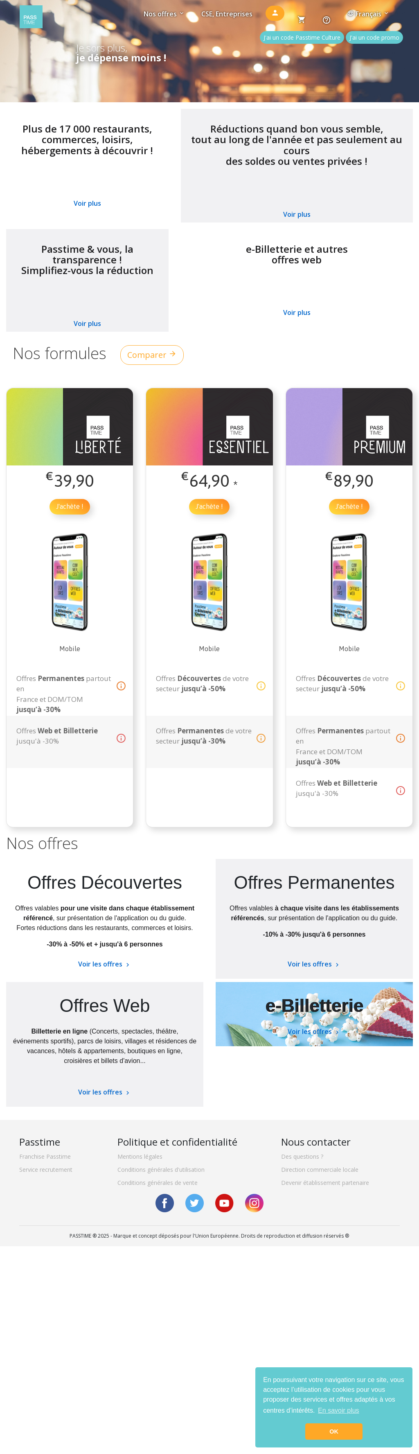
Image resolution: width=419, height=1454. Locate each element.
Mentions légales (139, 1156)
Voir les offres (104, 964)
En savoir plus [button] (338, 1410)
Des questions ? (302, 1156)
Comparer (152, 354)
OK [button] (333, 1431)
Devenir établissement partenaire (325, 1183)
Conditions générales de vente (157, 1183)
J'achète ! (69, 506)
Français (368, 13)
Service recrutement (45, 1169)
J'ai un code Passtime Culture (302, 37)
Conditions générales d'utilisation (161, 1169)
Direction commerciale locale (319, 1169)
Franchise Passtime (45, 1156)
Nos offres (164, 13)
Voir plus (87, 203)
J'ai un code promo (374, 37)
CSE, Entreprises (226, 13)
